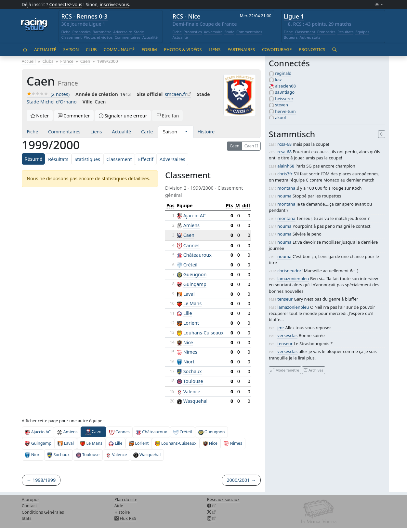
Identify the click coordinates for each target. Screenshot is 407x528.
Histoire (206, 132)
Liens (214, 49)
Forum (149, 49)
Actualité (150, 37)
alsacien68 (285, 86)
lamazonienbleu (293, 278)
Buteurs (291, 37)
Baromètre (102, 31)
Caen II (251, 146)
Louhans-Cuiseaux (203, 333)
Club (91, 49)
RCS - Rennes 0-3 (84, 16)
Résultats (345, 31)
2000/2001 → (241, 480)
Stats (27, 518)
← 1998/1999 (41, 480)
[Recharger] (382, 134)
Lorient (191, 323)
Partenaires (241, 49)
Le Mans (192, 303)
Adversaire (122, 31)
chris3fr (284, 174)
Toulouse (193, 381)
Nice (188, 342)
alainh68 (285, 166)
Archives (313, 370)
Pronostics (81, 31)
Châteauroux (197, 255)
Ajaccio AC (194, 215)
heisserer (284, 99)
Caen (234, 146)
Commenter (74, 116)
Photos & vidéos (183, 49)
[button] (186, 132)
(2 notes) (48, 94)
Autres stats (309, 37)
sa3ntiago (285, 92)
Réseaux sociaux (223, 499)
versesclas (287, 335)
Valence (191, 391)
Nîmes (190, 352)
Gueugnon (195, 274)
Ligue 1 (294, 16)
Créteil (190, 265)
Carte (147, 132)
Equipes (362, 31)
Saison (71, 49)
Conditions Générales (43, 512)
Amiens (191, 225)
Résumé (33, 159)
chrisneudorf (290, 271)
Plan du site (126, 499)
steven (281, 105)
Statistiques (87, 159)
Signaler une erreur (123, 116)
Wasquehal (195, 401)
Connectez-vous (65, 4)
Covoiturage (277, 49)
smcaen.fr (176, 94)
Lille (187, 313)
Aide (118, 505)
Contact (29, 505)
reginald (283, 73)
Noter (40, 116)
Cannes (191, 245)
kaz (278, 80)
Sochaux (192, 371)
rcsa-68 (284, 144)
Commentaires (127, 37)
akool (280, 117)
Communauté (119, 49)
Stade (139, 31)
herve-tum (285, 111)
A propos (31, 499)
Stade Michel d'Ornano (52, 102)
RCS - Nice (187, 16)
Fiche (65, 31)
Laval (189, 294)
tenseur (285, 299)
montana (286, 188)
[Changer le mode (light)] (378, 4)
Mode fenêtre (284, 370)
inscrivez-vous (114, 4)
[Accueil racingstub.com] (34, 25)
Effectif (145, 159)
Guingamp (194, 284)
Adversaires (172, 159)
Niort (189, 362)
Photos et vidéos (98, 37)
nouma (284, 196)
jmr (280, 328)
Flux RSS (125, 518)
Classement (71, 37)
